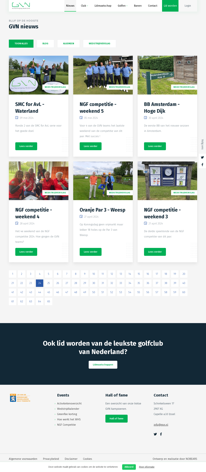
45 (48, 292)
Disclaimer (71, 459)
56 (147, 292)
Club (83, 5)
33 (120, 283)
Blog (45, 43)
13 (121, 274)
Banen (138, 5)
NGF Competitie (66, 424)
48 (75, 292)
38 (165, 283)
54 (129, 292)
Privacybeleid (51, 459)
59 (174, 292)
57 (157, 292)
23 (30, 283)
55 (138, 292)
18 (165, 274)
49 (84, 292)
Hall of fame (116, 418)
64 (39, 301)
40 (183, 283)
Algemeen (68, 43)
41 (12, 292)
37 (157, 283)
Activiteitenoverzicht (69, 403)
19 (174, 274)
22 (21, 283)
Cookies (87, 459)
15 (139, 274)
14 (129, 274)
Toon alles (21, 43)
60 (183, 292)
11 (103, 274)
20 (184, 274)
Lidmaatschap (102, 5)
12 (112, 274)
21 (12, 283)
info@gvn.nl (161, 424)
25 (48, 283)
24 (39, 283)
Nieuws (70, 5)
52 (111, 292)
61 (12, 301)
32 (111, 283)
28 (75, 283)
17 (157, 274)
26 (57, 283)
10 (93, 274)
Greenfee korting (67, 414)
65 (48, 301)
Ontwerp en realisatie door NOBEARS (175, 459)
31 (103, 283)
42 (21, 292)
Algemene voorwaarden (23, 459)
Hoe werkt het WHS (69, 419)
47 (66, 292)
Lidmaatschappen (103, 364)
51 (103, 292)
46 (57, 292)
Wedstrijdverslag (99, 43)
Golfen (122, 5)
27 (67, 283)
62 (21, 301)
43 (30, 292)
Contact (152, 5)
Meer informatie (146, 467)
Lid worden (170, 5)
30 (93, 283)
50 (93, 292)
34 (129, 283)
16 (147, 274)
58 (165, 292)
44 (39, 292)
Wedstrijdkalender (68, 409)
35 (138, 283)
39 (174, 283)
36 (147, 283)
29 (84, 283)
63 (30, 301)
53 (120, 292)
